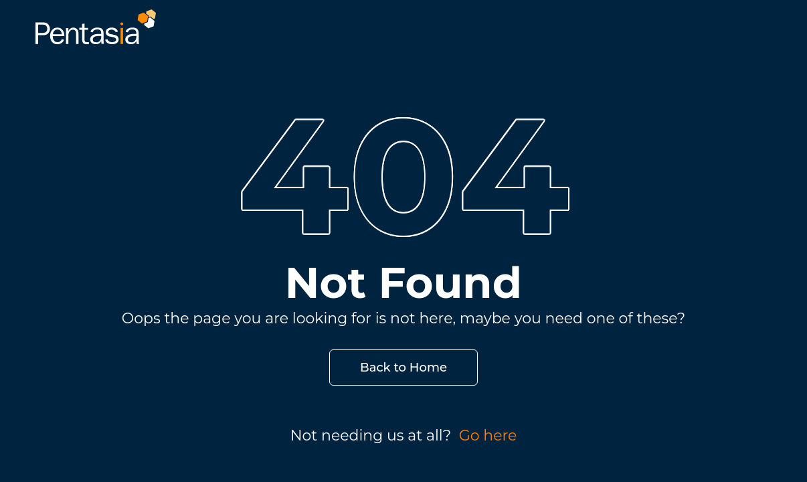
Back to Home (403, 367)
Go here (488, 435)
